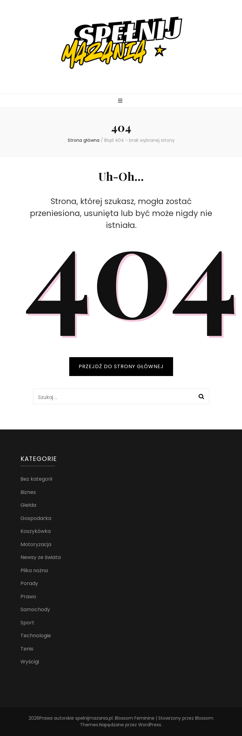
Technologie (35, 635)
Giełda (28, 505)
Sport (27, 622)
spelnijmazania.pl (94, 718)
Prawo (28, 596)
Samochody (35, 609)
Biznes (28, 492)
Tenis (26, 648)
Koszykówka (35, 531)
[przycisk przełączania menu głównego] (121, 101)
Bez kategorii (36, 479)
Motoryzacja (35, 544)
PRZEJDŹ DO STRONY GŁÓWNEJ (121, 366)
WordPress (149, 725)
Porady (29, 583)
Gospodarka (35, 518)
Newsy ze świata (40, 557)
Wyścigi (29, 661)
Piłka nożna (34, 570)
